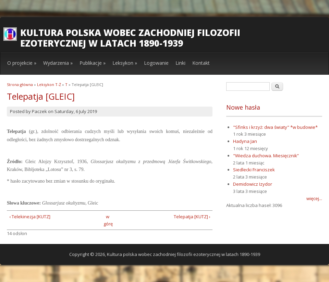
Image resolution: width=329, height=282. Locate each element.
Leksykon (124, 63)
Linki (180, 63)
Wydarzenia (58, 63)
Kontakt (201, 63)
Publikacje (93, 63)
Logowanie (156, 63)
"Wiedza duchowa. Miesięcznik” (266, 155)
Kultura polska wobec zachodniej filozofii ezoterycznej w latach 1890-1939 (130, 37)
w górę (107, 220)
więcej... (314, 198)
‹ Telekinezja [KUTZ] (29, 216)
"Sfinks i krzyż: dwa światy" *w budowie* (275, 127)
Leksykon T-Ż (49, 84)
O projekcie (21, 63)
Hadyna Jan (245, 141)
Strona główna (20, 84)
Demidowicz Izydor (252, 184)
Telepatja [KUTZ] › (192, 216)
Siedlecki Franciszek (254, 170)
